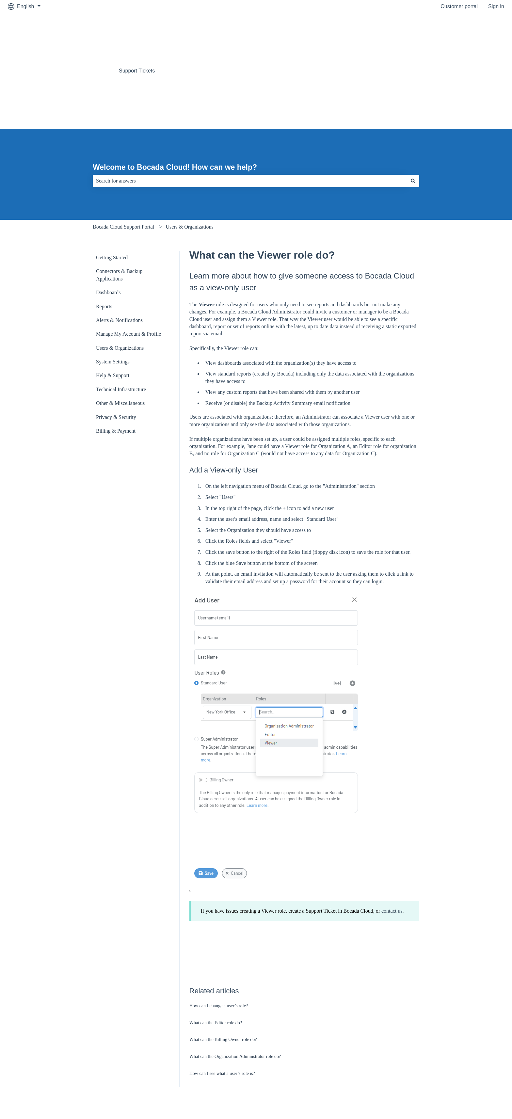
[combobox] (250, 107)
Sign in (496, 6)
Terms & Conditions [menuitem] (254, 1048)
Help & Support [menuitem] (112, 301)
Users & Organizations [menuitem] (120, 274)
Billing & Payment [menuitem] (116, 357)
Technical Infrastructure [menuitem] (121, 315)
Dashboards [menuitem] (108, 218)
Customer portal (459, 6)
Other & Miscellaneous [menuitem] (120, 329)
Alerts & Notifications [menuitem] (119, 246)
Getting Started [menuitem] (112, 183)
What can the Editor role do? (215, 949)
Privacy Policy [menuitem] (428, 1048)
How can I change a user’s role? (218, 932)
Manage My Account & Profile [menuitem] (128, 260)
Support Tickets (137, 34)
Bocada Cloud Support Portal (123, 153)
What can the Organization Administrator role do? (235, 982)
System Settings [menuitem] (113, 288)
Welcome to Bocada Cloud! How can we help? (175, 93)
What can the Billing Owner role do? (223, 965)
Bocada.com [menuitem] (82, 1048)
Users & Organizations (189, 153)
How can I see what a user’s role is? (222, 999)
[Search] (413, 107)
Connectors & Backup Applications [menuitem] (119, 201)
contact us (391, 837)
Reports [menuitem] (104, 232)
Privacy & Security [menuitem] (116, 343)
